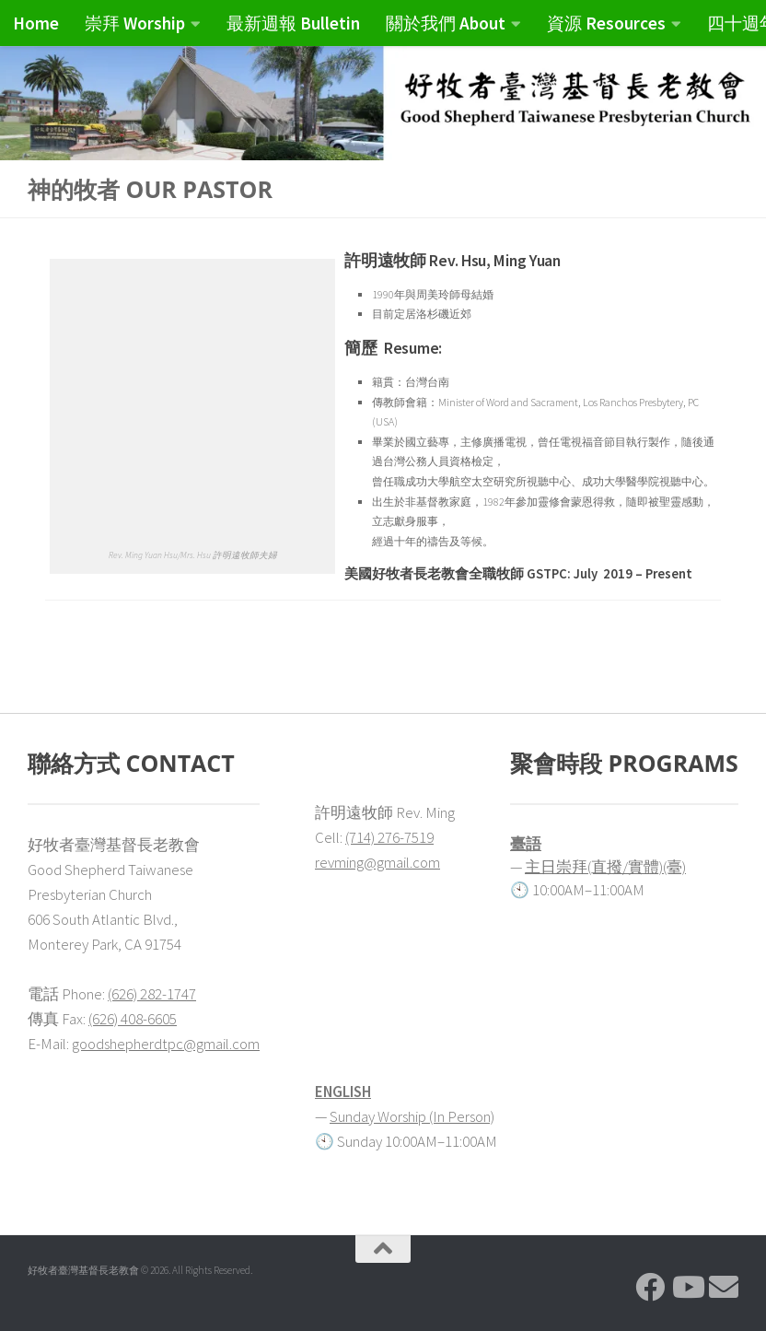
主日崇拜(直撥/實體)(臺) (605, 867)
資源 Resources (606, 23)
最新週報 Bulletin (293, 23)
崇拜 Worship (135, 23)
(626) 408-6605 (132, 1019)
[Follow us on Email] (723, 1287)
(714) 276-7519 (389, 837)
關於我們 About (445, 23)
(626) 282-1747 (152, 994)
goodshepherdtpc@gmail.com (166, 1043)
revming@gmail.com (377, 862)
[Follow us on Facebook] (650, 1287)
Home (36, 23)
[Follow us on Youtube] (687, 1287)
